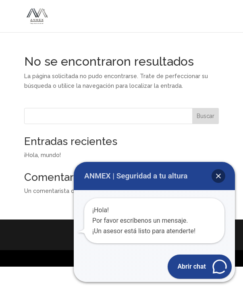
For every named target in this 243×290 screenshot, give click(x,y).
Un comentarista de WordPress (67, 191)
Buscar (205, 116)
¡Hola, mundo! (42, 155)
